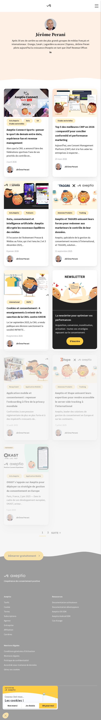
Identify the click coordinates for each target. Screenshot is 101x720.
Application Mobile (33, 387)
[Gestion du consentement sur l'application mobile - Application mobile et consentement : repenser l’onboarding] (26, 369)
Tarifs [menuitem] (6, 602)
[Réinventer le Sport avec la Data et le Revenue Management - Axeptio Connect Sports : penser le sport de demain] (26, 103)
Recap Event (14, 387)
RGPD (29, 302)
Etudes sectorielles (16, 124)
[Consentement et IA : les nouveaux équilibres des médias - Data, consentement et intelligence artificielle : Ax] (26, 195)
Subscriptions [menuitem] (10, 616)
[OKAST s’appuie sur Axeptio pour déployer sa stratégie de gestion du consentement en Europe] (26, 458)
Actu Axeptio (14, 121)
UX (38, 121)
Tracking (82, 213)
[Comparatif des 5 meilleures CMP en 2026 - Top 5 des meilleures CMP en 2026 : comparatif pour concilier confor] (74, 103)
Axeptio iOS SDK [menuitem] (59, 611)
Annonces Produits (65, 213)
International (14, 302)
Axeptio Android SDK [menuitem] (61, 616)
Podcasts (29, 213)
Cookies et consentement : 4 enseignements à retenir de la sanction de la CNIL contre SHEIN (26, 312)
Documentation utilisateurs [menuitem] (64, 602)
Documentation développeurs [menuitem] (65, 607)
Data (28, 121)
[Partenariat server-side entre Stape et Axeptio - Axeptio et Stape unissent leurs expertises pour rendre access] (74, 369)
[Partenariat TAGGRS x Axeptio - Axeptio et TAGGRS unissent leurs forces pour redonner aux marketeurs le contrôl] (74, 195)
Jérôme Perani (22, 169)
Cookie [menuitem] (7, 607)
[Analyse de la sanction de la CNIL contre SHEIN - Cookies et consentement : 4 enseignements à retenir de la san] (26, 284)
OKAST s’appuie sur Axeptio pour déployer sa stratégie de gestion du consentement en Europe (26, 486)
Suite (56, 532)
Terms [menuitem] (7, 611)
